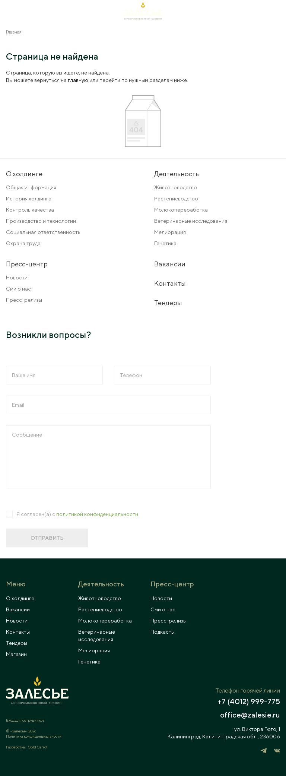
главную (78, 80)
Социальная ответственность (43, 232)
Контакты (170, 283)
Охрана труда (23, 243)
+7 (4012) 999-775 (248, 701)
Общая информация (31, 187)
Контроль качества (30, 210)
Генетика (165, 243)
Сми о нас (18, 289)
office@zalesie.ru (250, 715)
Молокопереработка (181, 210)
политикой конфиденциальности (97, 514)
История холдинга (28, 199)
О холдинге (20, 598)
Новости (17, 278)
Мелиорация (170, 232)
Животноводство (175, 187)
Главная (14, 32)
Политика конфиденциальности (33, 736)
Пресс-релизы (24, 300)
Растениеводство (176, 199)
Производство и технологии (41, 221)
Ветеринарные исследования (190, 221)
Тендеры (168, 303)
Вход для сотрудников (25, 720)
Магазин (16, 654)
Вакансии (169, 264)
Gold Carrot (38, 747)
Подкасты (162, 632)
